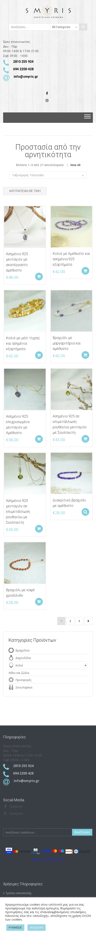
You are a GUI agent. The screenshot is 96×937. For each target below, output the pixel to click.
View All (75, 165)
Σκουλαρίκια (23, 687)
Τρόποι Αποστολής (18, 893)
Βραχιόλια (22, 650)
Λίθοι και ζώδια (19, 673)
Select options (85, 510)
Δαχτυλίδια (23, 658)
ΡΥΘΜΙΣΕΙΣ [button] (15, 927)
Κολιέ (19, 665)
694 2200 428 (23, 69)
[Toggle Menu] (87, 118)
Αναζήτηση (82, 832)
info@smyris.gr (26, 77)
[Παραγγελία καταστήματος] (48, 175)
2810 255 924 (23, 62)
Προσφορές (23, 680)
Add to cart (38, 274)
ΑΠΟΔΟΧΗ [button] (36, 927)
